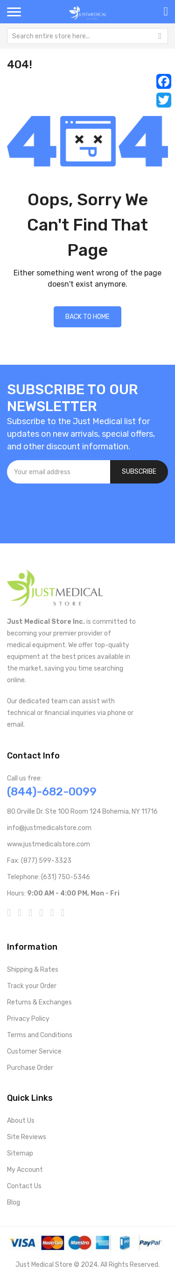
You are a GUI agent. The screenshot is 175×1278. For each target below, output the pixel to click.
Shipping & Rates (32, 970)
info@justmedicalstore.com (49, 828)
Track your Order (31, 986)
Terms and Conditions (39, 1035)
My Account (25, 1170)
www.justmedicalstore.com (48, 844)
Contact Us (24, 1186)
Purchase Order (30, 1068)
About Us (21, 1121)
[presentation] (78, 509)
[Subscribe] (139, 472)
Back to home (87, 317)
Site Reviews (26, 1137)
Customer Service (34, 1051)
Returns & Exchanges (39, 1002)
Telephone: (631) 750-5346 (48, 877)
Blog (13, 1202)
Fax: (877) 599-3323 (39, 861)
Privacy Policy (28, 1019)
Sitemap (20, 1153)
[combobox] (87, 36)
